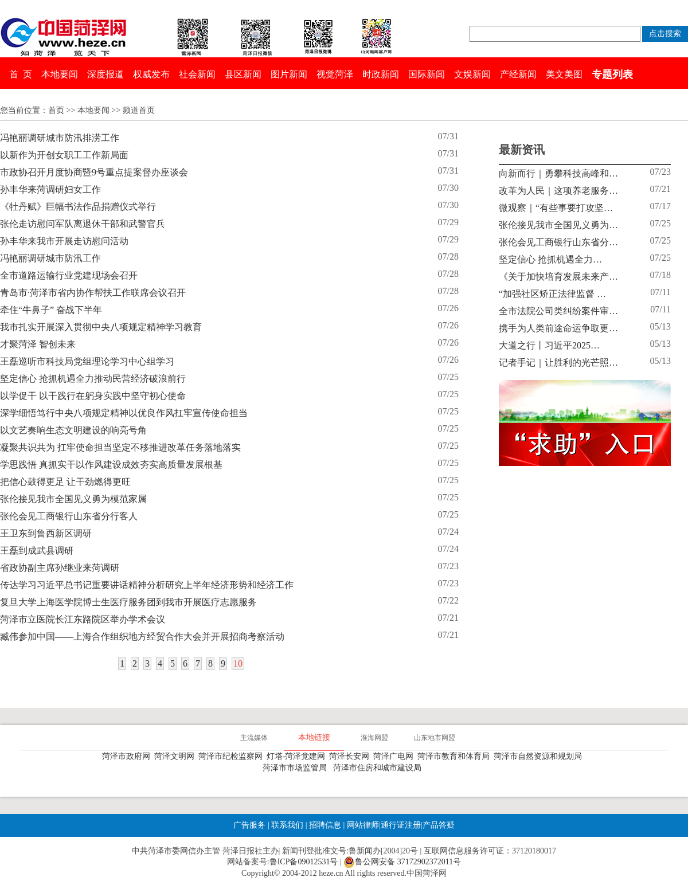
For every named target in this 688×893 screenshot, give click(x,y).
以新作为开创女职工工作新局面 (64, 155)
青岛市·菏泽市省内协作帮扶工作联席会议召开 (93, 292)
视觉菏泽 (334, 74)
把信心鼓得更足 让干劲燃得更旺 (65, 482)
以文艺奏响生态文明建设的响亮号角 (73, 430)
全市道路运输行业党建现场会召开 (69, 275)
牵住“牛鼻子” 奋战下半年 (51, 310)
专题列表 (612, 74)
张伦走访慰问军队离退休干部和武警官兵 (82, 224)
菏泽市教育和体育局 (455, 756)
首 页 (20, 74)
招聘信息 (325, 825)
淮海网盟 (374, 738)
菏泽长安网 (351, 756)
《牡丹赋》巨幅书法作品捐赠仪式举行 (78, 206)
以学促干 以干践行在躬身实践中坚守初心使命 (93, 396)
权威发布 (151, 74)
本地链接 (314, 737)
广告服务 (249, 825)
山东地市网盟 (434, 738)
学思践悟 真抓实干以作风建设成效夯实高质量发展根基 (111, 464)
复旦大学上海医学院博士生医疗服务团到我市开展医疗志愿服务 (128, 602)
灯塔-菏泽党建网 (298, 756)
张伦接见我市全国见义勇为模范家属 (73, 499)
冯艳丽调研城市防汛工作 (50, 258)
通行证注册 (401, 825)
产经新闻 (518, 74)
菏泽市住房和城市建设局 (379, 767)
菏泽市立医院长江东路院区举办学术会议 (82, 619)
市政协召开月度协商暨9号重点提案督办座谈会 (94, 172)
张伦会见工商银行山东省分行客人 (69, 516)
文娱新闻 (472, 74)
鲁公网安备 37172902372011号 (402, 862)
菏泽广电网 (395, 756)
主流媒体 (254, 738)
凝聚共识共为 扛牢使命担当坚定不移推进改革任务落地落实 (120, 447)
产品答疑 (439, 825)
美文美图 (564, 74)
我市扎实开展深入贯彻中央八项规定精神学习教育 (101, 327)
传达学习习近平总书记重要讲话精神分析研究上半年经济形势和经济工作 (147, 585)
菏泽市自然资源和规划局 (540, 756)
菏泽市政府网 (128, 756)
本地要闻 (59, 74)
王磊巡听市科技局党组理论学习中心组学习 (87, 361)
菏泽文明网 (176, 756)
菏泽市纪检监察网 (232, 756)
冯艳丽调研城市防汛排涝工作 (59, 138)
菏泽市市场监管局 (297, 767)
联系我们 (287, 825)
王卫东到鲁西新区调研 (46, 533)
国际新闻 (426, 74)
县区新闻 (243, 74)
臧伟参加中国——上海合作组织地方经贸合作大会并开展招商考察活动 (142, 636)
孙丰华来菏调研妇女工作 (50, 189)
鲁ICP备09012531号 (303, 861)
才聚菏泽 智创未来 (38, 344)
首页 (56, 110)
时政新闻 (380, 74)
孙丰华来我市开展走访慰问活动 (64, 241)
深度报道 (105, 74)
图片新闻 (289, 74)
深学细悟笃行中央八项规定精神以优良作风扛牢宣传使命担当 (124, 413)
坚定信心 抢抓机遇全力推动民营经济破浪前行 (93, 378)
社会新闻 (197, 74)
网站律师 (362, 825)
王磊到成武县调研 (36, 550)
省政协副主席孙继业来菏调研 (59, 568)
